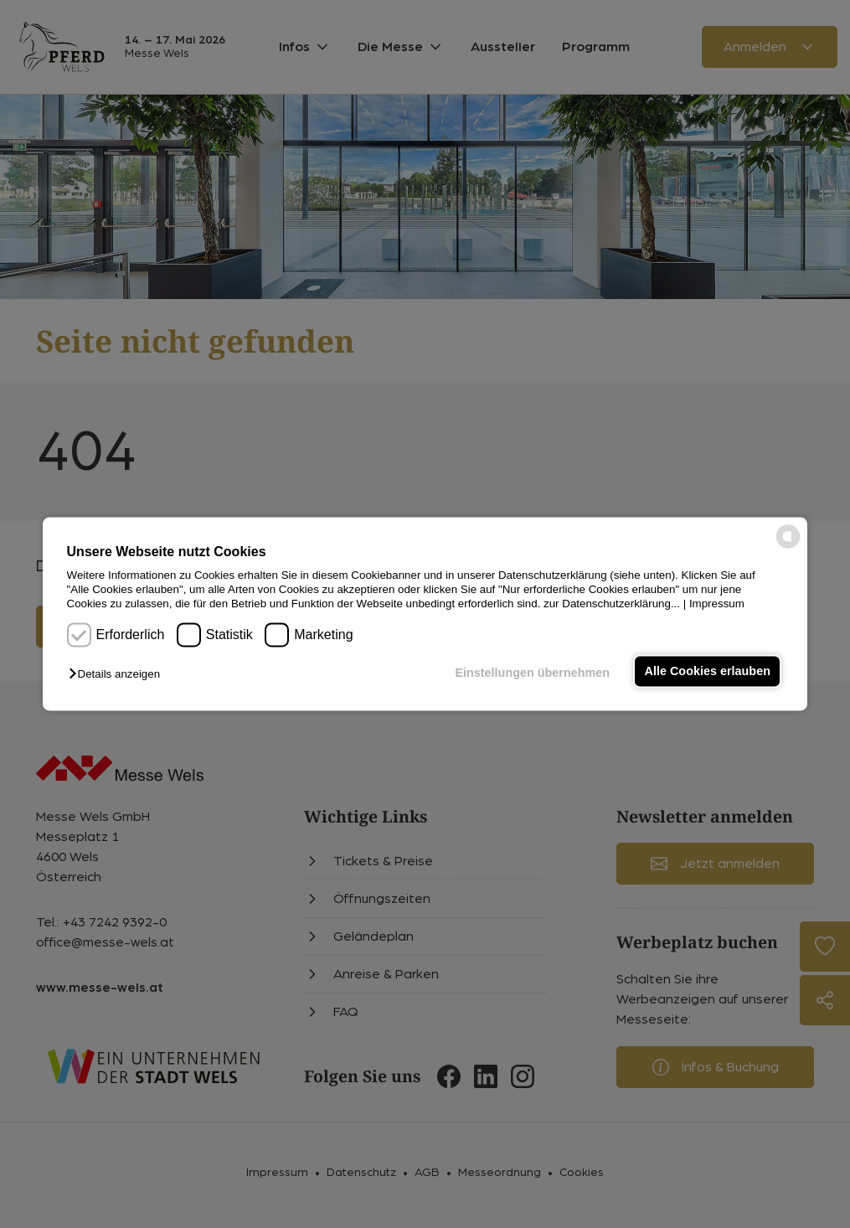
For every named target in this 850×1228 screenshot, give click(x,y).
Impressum (716, 604)
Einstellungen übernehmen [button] (532, 672)
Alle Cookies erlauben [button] (707, 671)
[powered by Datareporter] (788, 547)
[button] (118, 673)
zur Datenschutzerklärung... (611, 604)
